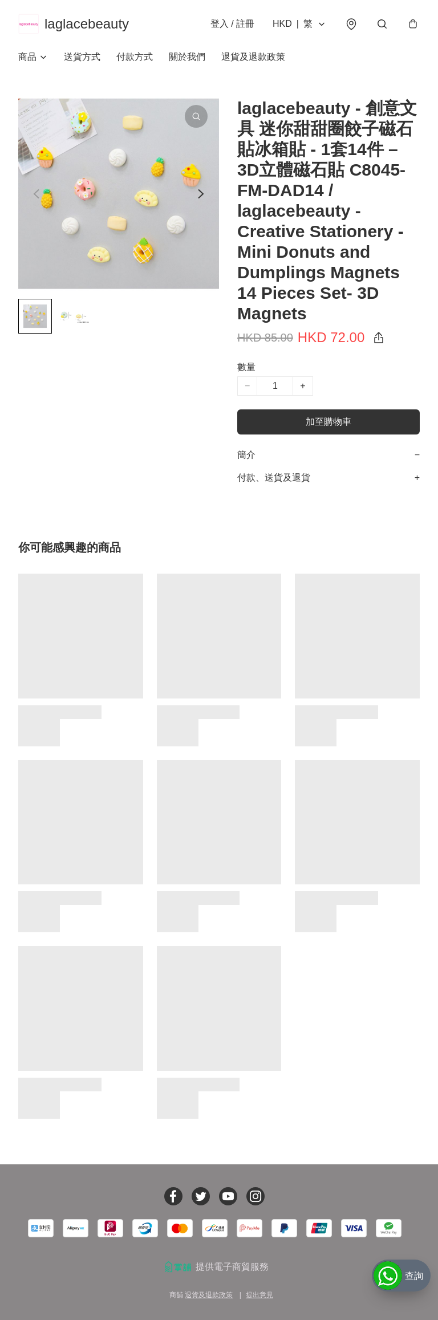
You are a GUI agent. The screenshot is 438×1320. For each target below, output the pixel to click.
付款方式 (134, 57)
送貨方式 (82, 57)
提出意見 (259, 1295)
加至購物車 (328, 422)
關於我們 (187, 57)
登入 (232, 24)
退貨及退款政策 (253, 57)
